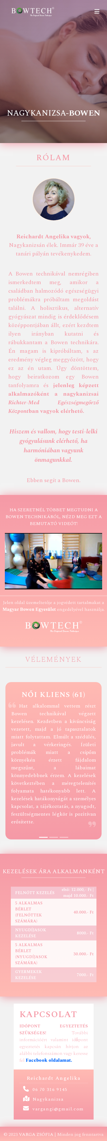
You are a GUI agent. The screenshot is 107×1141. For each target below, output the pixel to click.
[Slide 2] (53, 837)
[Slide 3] (64, 837)
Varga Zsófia (36, 1134)
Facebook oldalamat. (49, 1060)
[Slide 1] (43, 837)
